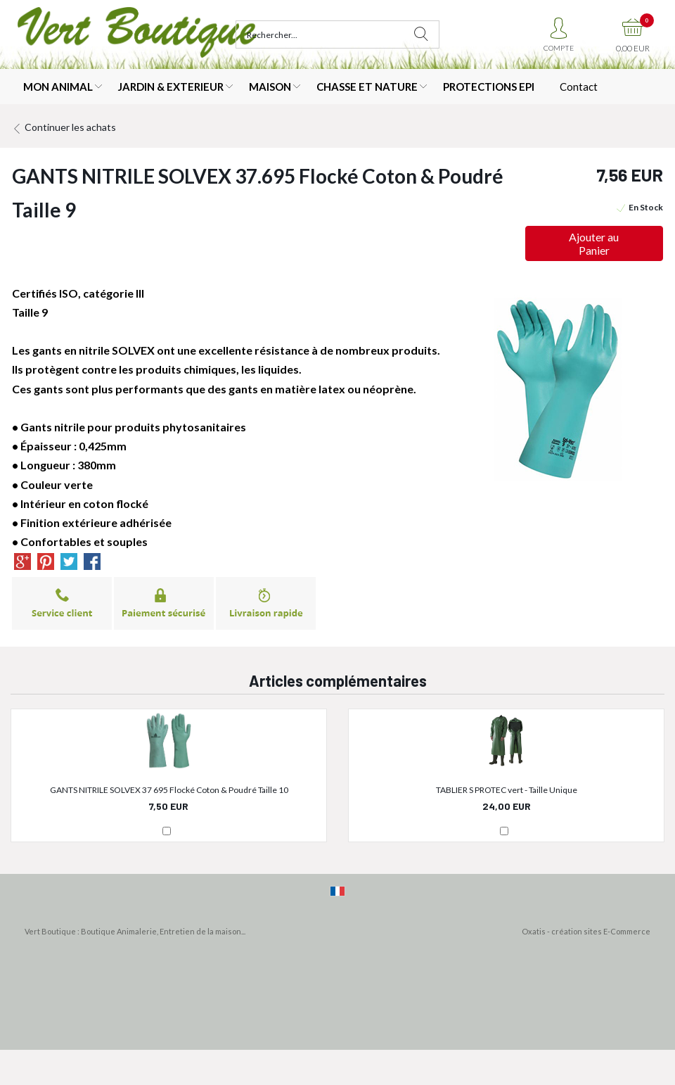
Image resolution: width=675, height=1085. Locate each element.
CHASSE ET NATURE (367, 86)
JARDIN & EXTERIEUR (171, 86)
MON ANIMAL (58, 86)
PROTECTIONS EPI (488, 86)
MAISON (270, 86)
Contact (579, 86)
